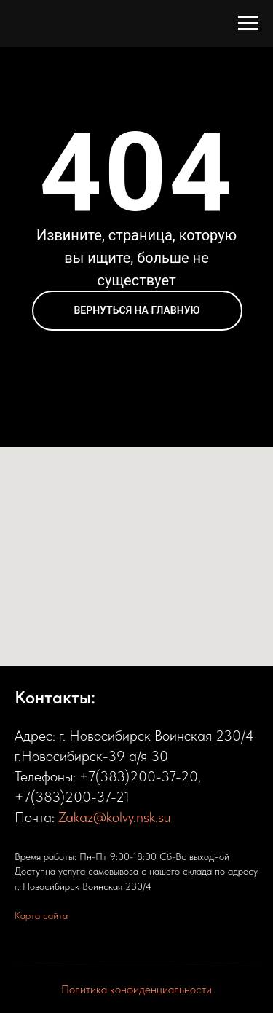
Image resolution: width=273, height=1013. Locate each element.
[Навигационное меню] (248, 23)
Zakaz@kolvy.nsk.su (114, 817)
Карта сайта (41, 915)
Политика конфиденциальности (136, 989)
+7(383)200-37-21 (72, 796)
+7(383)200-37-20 (138, 776)
